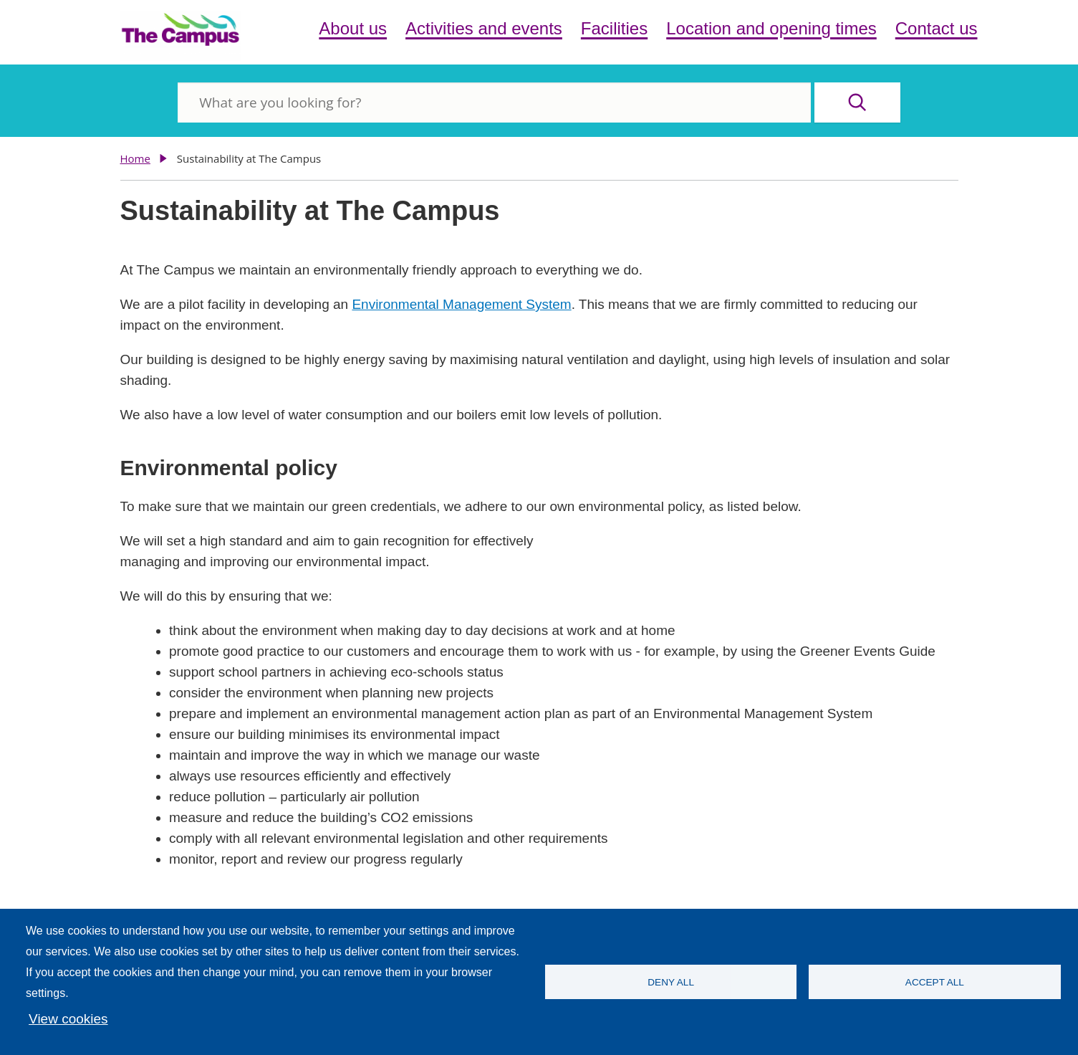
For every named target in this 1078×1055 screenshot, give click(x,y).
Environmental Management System (461, 304)
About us (353, 28)
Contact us (936, 28)
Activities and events (483, 28)
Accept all (934, 982)
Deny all (671, 982)
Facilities (614, 28)
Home (135, 158)
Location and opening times (771, 28)
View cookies (68, 1018)
